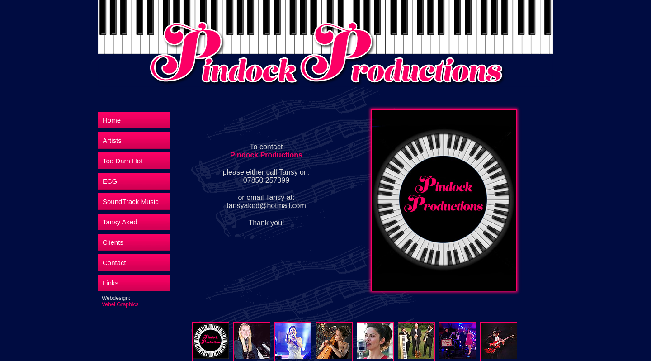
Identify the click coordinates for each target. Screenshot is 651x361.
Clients (113, 242)
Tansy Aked (120, 222)
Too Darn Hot (122, 161)
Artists (112, 140)
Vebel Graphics (120, 304)
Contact (114, 262)
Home (112, 120)
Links (110, 283)
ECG (110, 181)
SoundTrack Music (131, 201)
